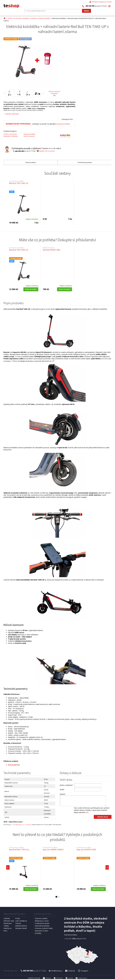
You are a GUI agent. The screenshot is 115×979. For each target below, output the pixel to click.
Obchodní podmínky (42, 926)
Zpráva (63, 794)
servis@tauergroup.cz (18, 824)
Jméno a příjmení (66, 785)
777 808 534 (28, 824)
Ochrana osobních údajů (44, 928)
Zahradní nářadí (21, 928)
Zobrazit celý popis (12, 114)
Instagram (83, 971)
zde (87, 812)
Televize (18, 923)
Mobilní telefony (21, 926)
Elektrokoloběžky (44, 18)
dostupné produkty (63, 124)
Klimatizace (7, 923)
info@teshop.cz (55, 971)
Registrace (103, 2)
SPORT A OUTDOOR (14, 18)
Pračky (17, 918)
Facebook (70, 971)
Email (62, 789)
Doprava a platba (41, 918)
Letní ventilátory (21, 921)
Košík (110, 2)
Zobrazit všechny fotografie (54, 92)
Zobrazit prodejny (70, 935)
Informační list (14, 765)
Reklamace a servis (42, 921)
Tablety (6, 926)
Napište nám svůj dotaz (45, 151)
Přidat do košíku (30, 289)
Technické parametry (84, 162)
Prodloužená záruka (42, 923)
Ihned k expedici (29, 136)
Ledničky (6, 918)
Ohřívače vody (8, 921)
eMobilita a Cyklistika (30, 18)
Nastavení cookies (41, 931)
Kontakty (38, 933)
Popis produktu (30, 162)
